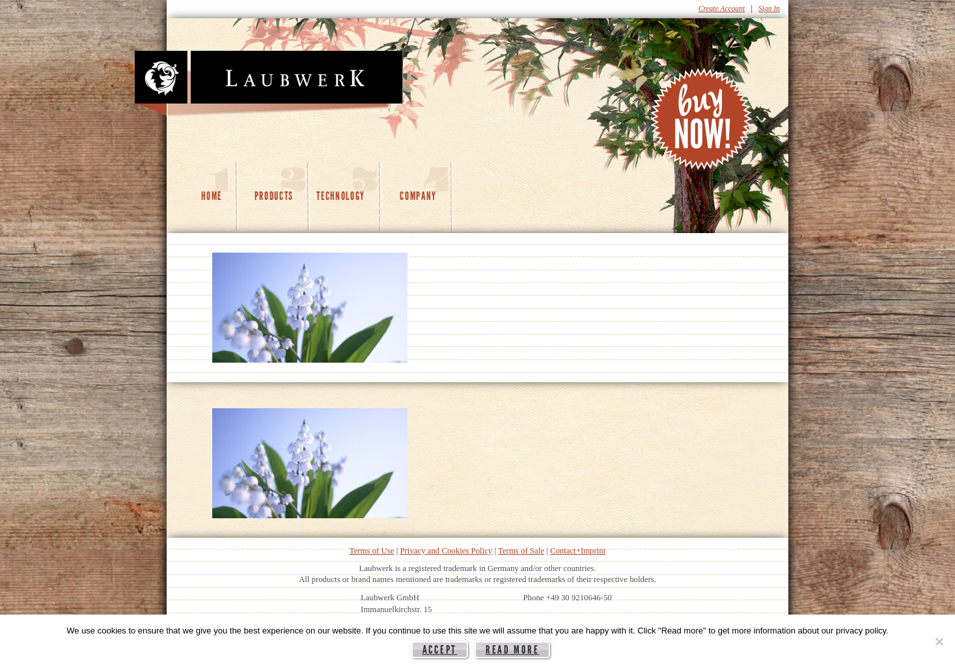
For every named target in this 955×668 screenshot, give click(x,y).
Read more (512, 650)
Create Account (722, 8)
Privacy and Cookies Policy (446, 550)
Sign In (769, 8)
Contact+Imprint (577, 550)
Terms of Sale (521, 550)
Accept (439, 650)
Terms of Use (372, 550)
